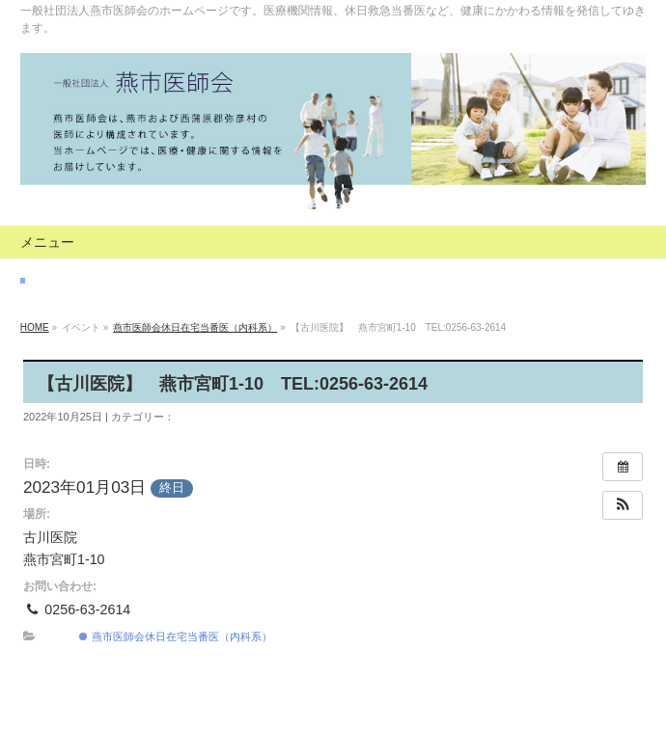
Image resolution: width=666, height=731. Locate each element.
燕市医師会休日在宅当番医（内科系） (195, 327)
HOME (34, 327)
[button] (622, 505)
